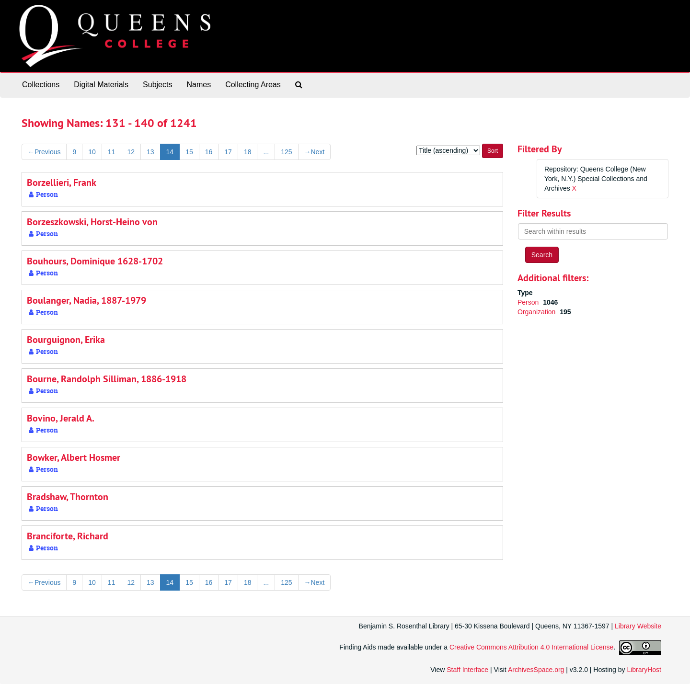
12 (131, 152)
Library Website (638, 626)
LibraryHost (644, 669)
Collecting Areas (253, 84)
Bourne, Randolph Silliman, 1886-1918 (106, 379)
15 (189, 152)
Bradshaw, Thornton (67, 496)
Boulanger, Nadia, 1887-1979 (86, 300)
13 (150, 152)
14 (170, 152)
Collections (40, 84)
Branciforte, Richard (67, 536)
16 (209, 152)
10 (92, 152)
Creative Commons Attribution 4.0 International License (531, 647)
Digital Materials (101, 84)
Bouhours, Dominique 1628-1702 (95, 261)
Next (314, 152)
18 (248, 152)
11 (111, 152)
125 (286, 152)
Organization (537, 312)
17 (228, 152)
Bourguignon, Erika (66, 339)
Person (529, 302)
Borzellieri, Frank (61, 182)
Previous (44, 152)
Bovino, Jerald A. (60, 418)
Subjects (157, 84)
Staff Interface (467, 669)
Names (198, 84)
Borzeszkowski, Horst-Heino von (92, 222)
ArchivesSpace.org (536, 669)
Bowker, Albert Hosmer (73, 457)
